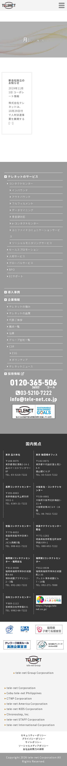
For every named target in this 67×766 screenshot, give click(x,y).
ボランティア (20, 360)
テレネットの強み (20, 306)
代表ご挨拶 (16, 320)
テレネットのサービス (23, 176)
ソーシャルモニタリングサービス (32, 243)
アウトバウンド (21, 197)
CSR (11, 346)
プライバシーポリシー (33, 738)
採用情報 (16, 373)
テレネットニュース (21, 366)
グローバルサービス (21, 263)
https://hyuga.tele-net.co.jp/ (49, 606)
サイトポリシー (33, 742)
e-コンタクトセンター (25, 223)
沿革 (11, 333)
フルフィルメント (22, 203)
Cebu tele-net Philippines (24, 693)
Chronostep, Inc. (18, 714)
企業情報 (14, 299)
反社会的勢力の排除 (33, 749)
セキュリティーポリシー (33, 735)
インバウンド (20, 190)
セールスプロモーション (24, 249)
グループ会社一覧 (19, 340)
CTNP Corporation (19, 698)
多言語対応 (18, 216)
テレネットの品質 (20, 313)
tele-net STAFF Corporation (26, 719)
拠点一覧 (14, 326)
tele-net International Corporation (31, 725)
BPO (12, 269)
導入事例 (14, 292)
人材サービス (17, 256)
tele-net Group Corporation (35, 673)
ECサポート (16, 276)
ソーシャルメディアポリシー (34, 745)
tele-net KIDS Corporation (25, 709)
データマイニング (22, 210)
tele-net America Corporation (27, 703)
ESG (14, 353)
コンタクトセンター (21, 183)
